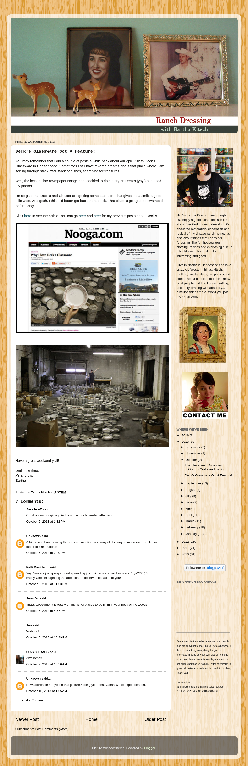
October (192, 460)
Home (92, 719)
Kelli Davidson (37, 567)
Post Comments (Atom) (51, 729)
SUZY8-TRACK (37, 652)
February (192, 527)
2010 (186, 554)
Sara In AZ (34, 509)
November (193, 453)
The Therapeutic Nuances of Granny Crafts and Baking (205, 467)
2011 (186, 548)
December (193, 447)
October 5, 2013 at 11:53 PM (46, 584)
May (189, 508)
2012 (186, 541)
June (189, 502)
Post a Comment (34, 700)
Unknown (33, 536)
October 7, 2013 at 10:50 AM (46, 664)
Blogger (149, 748)
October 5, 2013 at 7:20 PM (46, 552)
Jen (29, 625)
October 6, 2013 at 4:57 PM (46, 611)
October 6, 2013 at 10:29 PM (46, 637)
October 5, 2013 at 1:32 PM (46, 521)
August (191, 490)
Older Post (155, 719)
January (192, 534)
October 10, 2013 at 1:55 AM (46, 691)
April (189, 515)
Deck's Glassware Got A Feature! (208, 475)
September (194, 483)
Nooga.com (76, 181)
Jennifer (32, 598)
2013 (186, 441)
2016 (186, 435)
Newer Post (27, 719)
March (190, 521)
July (189, 496)
